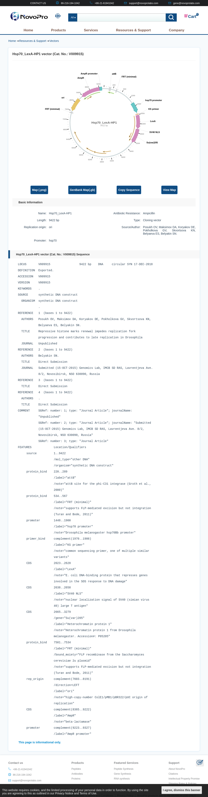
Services (91, 30)
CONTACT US (38, 3)
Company (176, 30)
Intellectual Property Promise (184, 778)
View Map (169, 190)
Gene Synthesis (122, 773)
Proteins (76, 778)
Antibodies (77, 773)
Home (28, 30)
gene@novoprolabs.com (186, 3)
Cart (190, 16)
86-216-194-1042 (70, 3)
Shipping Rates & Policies (182, 783)
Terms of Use (88, 793)
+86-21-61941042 (104, 3)
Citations (173, 773)
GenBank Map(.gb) (82, 190)
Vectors (54, 40)
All (72, 17)
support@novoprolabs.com (143, 3)
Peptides (76, 769)
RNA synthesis (122, 778)
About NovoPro (177, 769)
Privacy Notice (64, 793)
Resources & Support (133, 30)
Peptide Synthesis (123, 769)
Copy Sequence (129, 190)
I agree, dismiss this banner (181, 790)
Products (58, 30)
